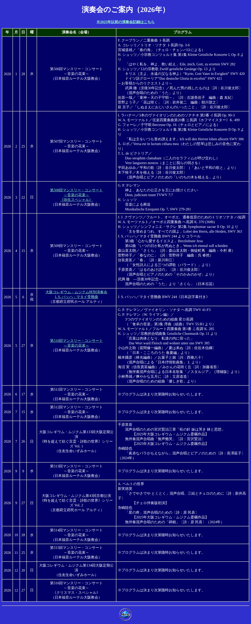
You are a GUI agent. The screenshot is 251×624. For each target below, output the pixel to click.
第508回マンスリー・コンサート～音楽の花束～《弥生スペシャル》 (76, 195)
